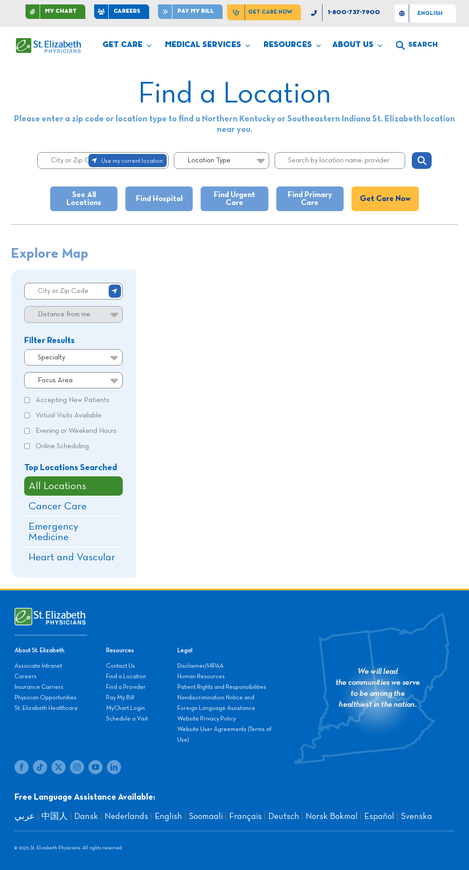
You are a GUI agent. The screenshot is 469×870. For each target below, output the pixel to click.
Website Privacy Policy (206, 719)
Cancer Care (58, 506)
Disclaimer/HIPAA (200, 666)
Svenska (416, 816)
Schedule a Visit (127, 719)
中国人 (54, 816)
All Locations (57, 486)
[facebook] (22, 767)
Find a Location (126, 676)
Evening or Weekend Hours (76, 431)
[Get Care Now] (264, 12)
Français (245, 816)
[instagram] (77, 767)
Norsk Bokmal (332, 816)
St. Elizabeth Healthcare (46, 708)
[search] (417, 45)
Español (379, 816)
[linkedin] (114, 767)
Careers (26, 676)
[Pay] (190, 11)
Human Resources (201, 676)
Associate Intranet (38, 666)
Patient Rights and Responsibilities (221, 687)
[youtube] (95, 767)
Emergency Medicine (53, 531)
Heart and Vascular (72, 557)
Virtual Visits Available (69, 415)
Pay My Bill (120, 698)
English (168, 816)
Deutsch (283, 816)
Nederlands (126, 816)
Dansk (86, 816)
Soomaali (206, 816)
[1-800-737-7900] (347, 12)
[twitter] (58, 767)
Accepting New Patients (73, 400)
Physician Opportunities (46, 698)
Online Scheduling (62, 446)
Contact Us (120, 666)
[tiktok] (40, 767)
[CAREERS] (121, 11)
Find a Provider (126, 687)
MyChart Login (125, 708)
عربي (25, 816)
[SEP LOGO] (48, 42)
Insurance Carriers (39, 687)
